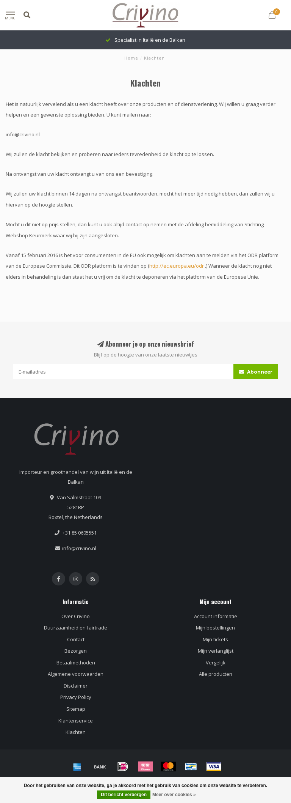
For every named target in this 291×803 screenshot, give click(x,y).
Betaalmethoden (75, 662)
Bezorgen (75, 650)
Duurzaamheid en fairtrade (75, 627)
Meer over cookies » (174, 794)
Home (131, 58)
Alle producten (215, 673)
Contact (75, 639)
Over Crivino (75, 616)
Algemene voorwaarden (75, 673)
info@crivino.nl (79, 548)
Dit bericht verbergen (124, 794)
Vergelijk (215, 662)
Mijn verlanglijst (215, 650)
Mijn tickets (215, 639)
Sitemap (75, 708)
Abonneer (255, 371)
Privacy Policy (75, 697)
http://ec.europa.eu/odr (176, 265)
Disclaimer (76, 685)
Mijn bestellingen (215, 627)
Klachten (76, 732)
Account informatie (215, 616)
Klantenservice (75, 720)
